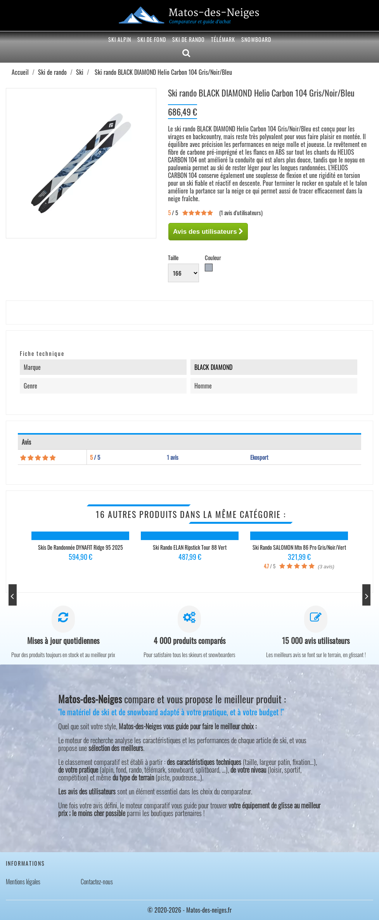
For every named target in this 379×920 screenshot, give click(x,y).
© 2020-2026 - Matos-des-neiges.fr (189, 910)
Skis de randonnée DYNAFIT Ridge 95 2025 (80, 547)
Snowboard (256, 39)
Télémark (223, 39)
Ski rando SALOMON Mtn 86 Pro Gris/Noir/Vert (299, 547)
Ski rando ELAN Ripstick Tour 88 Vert (190, 547)
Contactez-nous (97, 881)
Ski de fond (151, 39)
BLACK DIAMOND (213, 367)
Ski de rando (188, 39)
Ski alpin (119, 39)
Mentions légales (23, 881)
